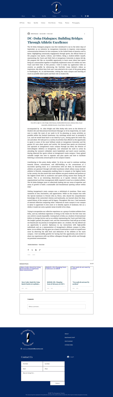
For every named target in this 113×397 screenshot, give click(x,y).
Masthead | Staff (70, 337)
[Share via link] (39, 250)
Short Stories (51, 23)
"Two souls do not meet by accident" (81, 283)
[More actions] (85, 34)
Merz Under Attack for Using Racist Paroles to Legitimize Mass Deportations (31, 283)
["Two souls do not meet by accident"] (82, 272)
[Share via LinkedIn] (36, 250)
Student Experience (33, 244)
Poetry (60, 23)
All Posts (22, 23)
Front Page (41, 244)
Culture (43, 23)
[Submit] (57, 383)
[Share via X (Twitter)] (32, 250)
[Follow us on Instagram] (21, 349)
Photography (75, 23)
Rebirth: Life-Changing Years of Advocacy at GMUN (56, 283)
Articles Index (69, 345)
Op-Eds (36, 23)
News (29, 23)
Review (67, 23)
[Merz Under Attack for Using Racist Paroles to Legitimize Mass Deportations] (31, 272)
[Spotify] (88, 16)
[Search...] (75, 16)
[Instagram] (85, 16)
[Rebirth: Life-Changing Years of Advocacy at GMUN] (56, 272)
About (67, 334)
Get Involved (68, 341)
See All (91, 263)
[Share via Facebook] (28, 250)
